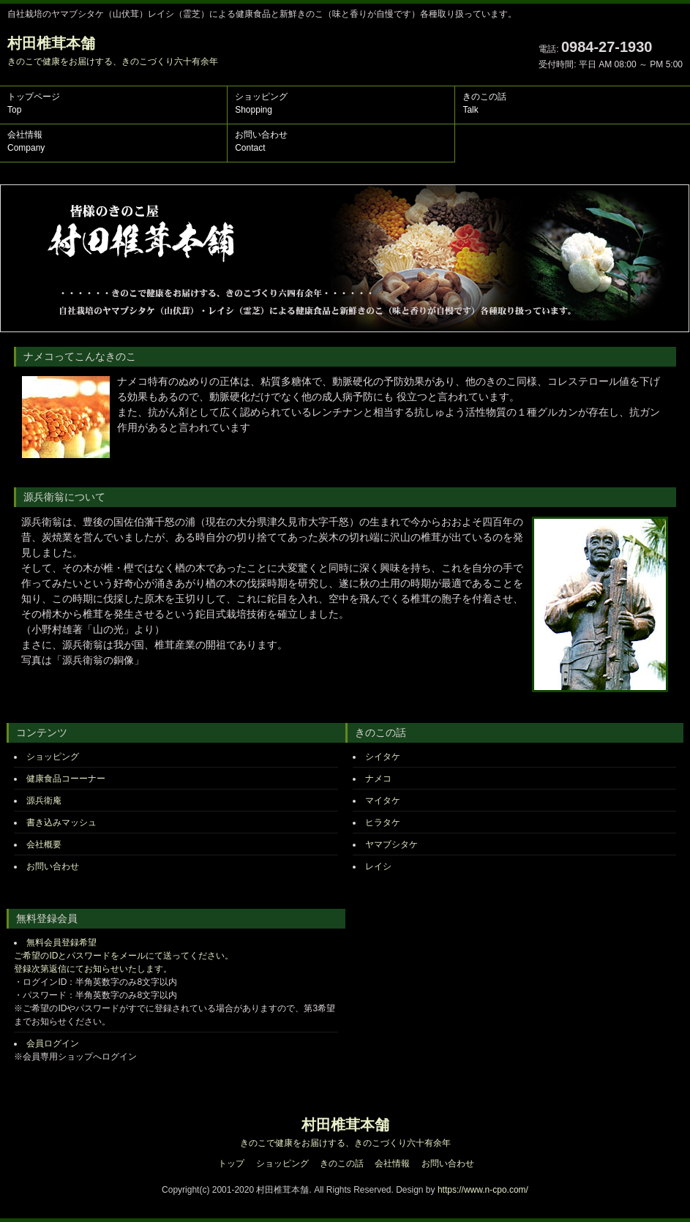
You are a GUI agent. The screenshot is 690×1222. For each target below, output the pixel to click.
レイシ (378, 866)
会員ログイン (52, 1043)
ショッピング (261, 103)
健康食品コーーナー (65, 778)
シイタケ (382, 756)
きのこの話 (484, 103)
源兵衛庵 (43, 800)
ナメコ (378, 778)
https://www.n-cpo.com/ (483, 1190)
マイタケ (382, 800)
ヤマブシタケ (391, 844)
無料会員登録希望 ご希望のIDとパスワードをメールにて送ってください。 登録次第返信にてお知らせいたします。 (123, 955)
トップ (231, 1163)
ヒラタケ (382, 822)
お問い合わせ (261, 141)
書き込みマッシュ (61, 822)
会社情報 (26, 141)
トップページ (33, 103)
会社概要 (45, 844)
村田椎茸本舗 (112, 51)
